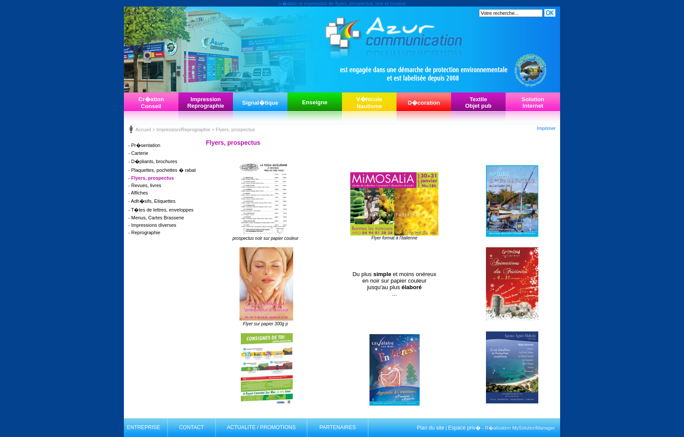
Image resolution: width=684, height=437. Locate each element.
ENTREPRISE (144, 427)
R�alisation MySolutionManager (520, 427)
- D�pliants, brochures (153, 161)
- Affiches (138, 192)
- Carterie (138, 153)
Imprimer (546, 128)
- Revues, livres (144, 185)
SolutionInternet (533, 102)
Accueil (142, 129)
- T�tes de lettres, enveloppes (161, 209)
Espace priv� (464, 428)
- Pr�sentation (144, 145)
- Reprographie (144, 232)
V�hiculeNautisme (369, 102)
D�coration (424, 102)
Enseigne (315, 102)
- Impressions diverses (152, 225)
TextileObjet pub (478, 102)
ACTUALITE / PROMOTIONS (261, 427)
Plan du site (431, 428)
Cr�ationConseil (151, 102)
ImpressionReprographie (205, 102)
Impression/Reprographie (183, 129)
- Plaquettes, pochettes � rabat (162, 170)
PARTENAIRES (337, 427)
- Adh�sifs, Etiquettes (151, 201)
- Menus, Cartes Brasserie (156, 217)
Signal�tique (260, 102)
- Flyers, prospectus (151, 178)
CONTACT (191, 427)
